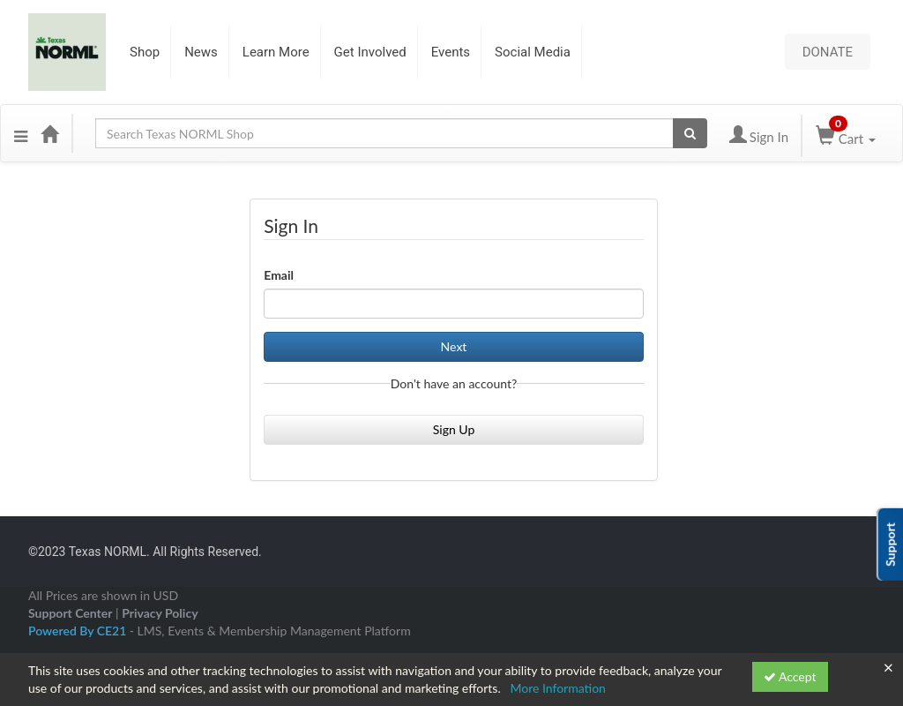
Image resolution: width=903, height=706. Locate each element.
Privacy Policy (160, 612)
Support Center (70, 612)
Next (454, 346)
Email (279, 274)
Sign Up (454, 429)
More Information (558, 687)
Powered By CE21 (79, 630)
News (201, 52)
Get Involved (370, 52)
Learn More (276, 52)
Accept (790, 676)
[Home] (49, 133)
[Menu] (21, 133)
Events (450, 52)
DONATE (827, 51)
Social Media (533, 52)
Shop (145, 52)
